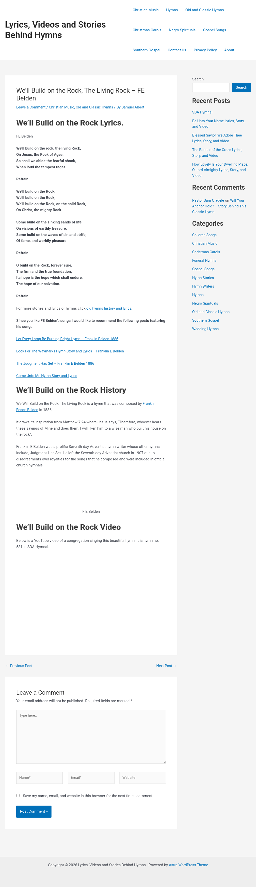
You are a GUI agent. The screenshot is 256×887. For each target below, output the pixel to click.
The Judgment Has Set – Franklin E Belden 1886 (56, 363)
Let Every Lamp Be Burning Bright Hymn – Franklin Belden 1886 (69, 339)
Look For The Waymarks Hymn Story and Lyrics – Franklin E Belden (71, 351)
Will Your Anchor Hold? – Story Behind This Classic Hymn (220, 205)
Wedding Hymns (206, 327)
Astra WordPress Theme (188, 865)
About (229, 50)
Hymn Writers (203, 284)
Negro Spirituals (182, 30)
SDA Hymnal (202, 112)
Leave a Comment (31, 107)
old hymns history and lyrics (109, 308)
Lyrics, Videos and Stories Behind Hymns (55, 30)
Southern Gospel (146, 50)
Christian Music (146, 10)
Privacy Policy (205, 50)
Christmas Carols (147, 30)
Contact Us (177, 50)
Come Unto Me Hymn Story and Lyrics (47, 375)
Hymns (172, 10)
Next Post (166, 665)
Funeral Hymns (204, 259)
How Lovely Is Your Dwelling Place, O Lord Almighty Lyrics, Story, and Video (221, 169)
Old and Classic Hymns (204, 10)
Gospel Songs (214, 30)
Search (198, 79)
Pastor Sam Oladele (208, 199)
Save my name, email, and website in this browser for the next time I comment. (88, 797)
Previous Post (19, 665)
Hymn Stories (203, 276)
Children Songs (205, 234)
